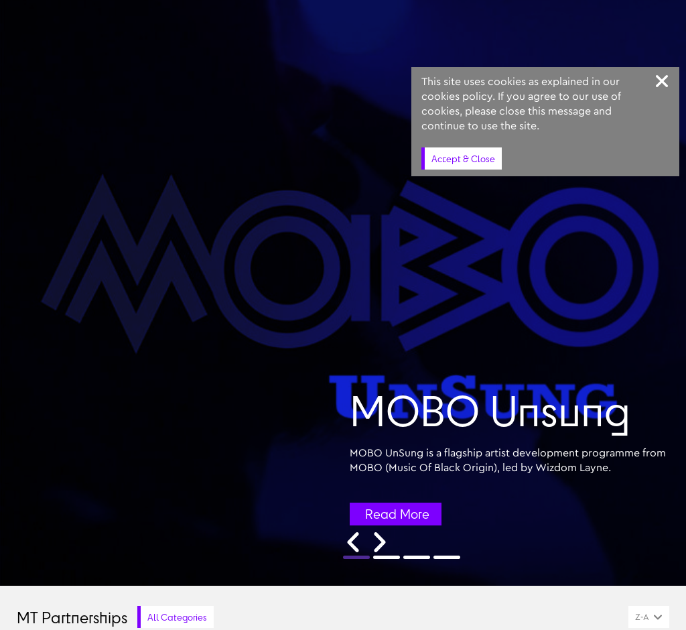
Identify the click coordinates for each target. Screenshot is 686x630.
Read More (397, 514)
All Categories (177, 617)
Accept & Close (463, 158)
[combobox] (648, 617)
